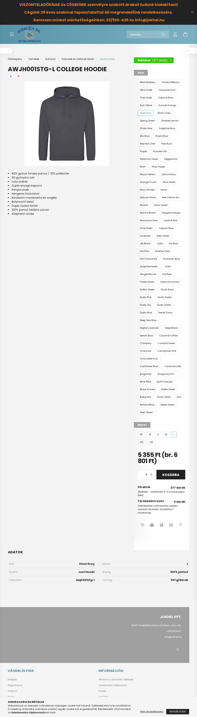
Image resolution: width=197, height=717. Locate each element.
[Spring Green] (147, 121)
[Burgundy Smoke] (167, 374)
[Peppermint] (170, 159)
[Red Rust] (166, 144)
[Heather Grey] (162, 251)
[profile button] (175, 34)
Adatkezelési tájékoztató (112, 685)
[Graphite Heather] (149, 266)
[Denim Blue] (146, 336)
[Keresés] (148, 34)
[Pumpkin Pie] (160, 151)
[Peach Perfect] (148, 174)
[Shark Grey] (146, 128)
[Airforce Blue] (147, 405)
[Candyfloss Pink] (166, 351)
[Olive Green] (169, 182)
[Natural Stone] (148, 197)
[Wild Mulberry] (148, 82)
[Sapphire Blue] (167, 128)
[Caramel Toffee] (168, 336)
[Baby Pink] (145, 397)
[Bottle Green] (168, 389)
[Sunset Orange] (167, 105)
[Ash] (179, 397)
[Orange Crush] (148, 182)
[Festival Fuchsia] (169, 282)
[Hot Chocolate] (148, 259)
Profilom (12, 691)
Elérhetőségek (106, 702)
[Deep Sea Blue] (148, 320)
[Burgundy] (146, 374)
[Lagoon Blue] (166, 228)
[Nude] (164, 190)
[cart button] (185, 34)
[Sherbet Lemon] (170, 121)
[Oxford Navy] (168, 174)
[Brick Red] (145, 382)
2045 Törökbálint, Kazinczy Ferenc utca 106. (156, 625)
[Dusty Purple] (164, 297)
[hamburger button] (12, 34)
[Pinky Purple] (158, 167)
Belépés (12, 679)
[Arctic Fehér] (164, 397)
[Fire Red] (167, 274)
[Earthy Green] (147, 289)
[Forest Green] (147, 282)
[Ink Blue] (173, 243)
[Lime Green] (146, 228)
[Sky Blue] (145, 136)
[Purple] (143, 151)
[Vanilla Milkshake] (171, 82)
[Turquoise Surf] (166, 90)
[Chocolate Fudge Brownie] (149, 359)
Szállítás (103, 697)
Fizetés (102, 691)
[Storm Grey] (164, 113)
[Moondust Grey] (149, 220)
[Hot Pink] (144, 251)
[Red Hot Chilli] (147, 144)
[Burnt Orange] (164, 382)
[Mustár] (144, 205)
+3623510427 (174, 631)
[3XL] (142, 442)
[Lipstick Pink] (170, 220)
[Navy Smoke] (147, 190)
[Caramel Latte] (172, 366)
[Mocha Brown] (148, 213)
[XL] (150, 434)
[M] (166, 434)
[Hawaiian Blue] (171, 259)
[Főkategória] (15, 59)
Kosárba (170, 474)
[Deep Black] (171, 328)
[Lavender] (145, 236)
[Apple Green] (167, 405)
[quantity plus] (151, 474)
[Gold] (168, 266)
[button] (142, 525)
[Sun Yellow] (146, 105)
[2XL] (151, 442)
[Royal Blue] (162, 136)
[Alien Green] (146, 412)
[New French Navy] (171, 197)
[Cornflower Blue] (149, 366)
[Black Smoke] (147, 389)
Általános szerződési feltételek (115, 679)
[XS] (141, 434)
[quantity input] (146, 474)
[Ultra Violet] (146, 90)
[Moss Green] (161, 205)
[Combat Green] (166, 343)
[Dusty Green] (164, 305)
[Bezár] (192, 12)
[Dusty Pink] (146, 297)
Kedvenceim (15, 702)
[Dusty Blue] (146, 313)
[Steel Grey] (146, 113)
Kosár (11, 697)
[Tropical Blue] (165, 98)
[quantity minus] (141, 474)
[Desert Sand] (165, 313)
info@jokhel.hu (173, 637)
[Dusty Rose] (167, 289)
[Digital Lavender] (149, 328)
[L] (174, 434)
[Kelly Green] (163, 236)
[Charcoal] (145, 351)
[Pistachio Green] (149, 159)
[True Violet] (146, 98)
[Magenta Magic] (171, 213)
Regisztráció (15, 685)
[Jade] (159, 243)
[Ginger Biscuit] (148, 274)
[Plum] (143, 167)
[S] (158, 434)
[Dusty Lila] (145, 305)
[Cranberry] (146, 343)
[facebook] (11, 76)
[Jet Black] (145, 243)
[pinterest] (19, 76)
